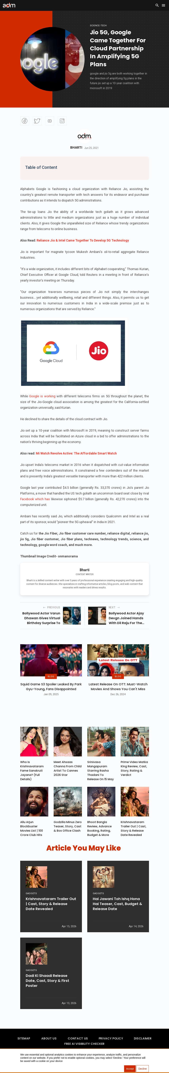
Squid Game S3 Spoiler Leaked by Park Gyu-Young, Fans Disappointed (51, 686)
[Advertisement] (13, 73)
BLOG (51, 676)
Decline (142, 1068)
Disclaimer (142, 1038)
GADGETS (31, 893)
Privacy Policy (111, 1038)
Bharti (76, 147)
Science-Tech (98, 25)
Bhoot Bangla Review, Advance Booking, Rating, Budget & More (99, 828)
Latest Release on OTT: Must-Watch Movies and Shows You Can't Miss (118, 686)
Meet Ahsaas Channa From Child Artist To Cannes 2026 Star (68, 768)
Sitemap (24, 1038)
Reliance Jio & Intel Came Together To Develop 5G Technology (83, 240)
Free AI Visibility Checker (84, 1044)
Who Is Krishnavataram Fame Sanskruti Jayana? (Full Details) (32, 770)
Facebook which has (35, 499)
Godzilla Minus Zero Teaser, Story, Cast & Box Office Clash (68, 826)
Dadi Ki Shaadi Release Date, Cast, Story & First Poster (47, 980)
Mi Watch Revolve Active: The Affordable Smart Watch (76, 453)
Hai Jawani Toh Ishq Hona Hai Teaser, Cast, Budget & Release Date (117, 903)
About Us (49, 1038)
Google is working (41, 396)
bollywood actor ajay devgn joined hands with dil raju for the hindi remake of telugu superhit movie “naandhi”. (128, 618)
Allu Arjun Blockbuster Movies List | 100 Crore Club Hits (31, 828)
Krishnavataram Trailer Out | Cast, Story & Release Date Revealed (133, 828)
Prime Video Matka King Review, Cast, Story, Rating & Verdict (134, 768)
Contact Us (78, 1038)
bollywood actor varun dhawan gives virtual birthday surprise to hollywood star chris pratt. (41, 618)
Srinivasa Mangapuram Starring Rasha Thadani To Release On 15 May (100, 770)
